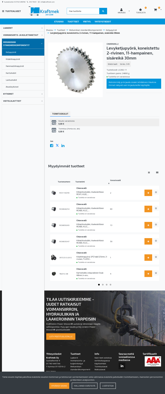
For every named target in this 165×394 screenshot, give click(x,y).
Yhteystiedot (103, 21)
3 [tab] (106, 284)
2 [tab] (102, 284)
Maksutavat (100, 369)
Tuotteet (73, 21)
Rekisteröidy (114, 82)
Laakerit (8, 28)
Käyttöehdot (100, 363)
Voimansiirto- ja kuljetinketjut (20, 35)
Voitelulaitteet (12, 101)
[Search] (83, 11)
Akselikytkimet (12, 87)
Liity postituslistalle (60, 336)
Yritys (87, 21)
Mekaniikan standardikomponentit (16, 43)
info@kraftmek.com (48, 2)
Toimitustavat (101, 366)
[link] (42, 27)
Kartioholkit (11, 73)
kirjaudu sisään (130, 82)
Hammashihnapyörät (15, 66)
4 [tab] (110, 284)
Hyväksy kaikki (59, 385)
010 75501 (32, 2)
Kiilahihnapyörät (13, 59)
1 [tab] (99, 284)
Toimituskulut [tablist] (60, 113)
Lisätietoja (108, 385)
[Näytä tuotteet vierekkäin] (157, 172)
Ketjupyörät (11, 52)
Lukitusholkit (11, 80)
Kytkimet (8, 94)
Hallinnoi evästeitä (84, 385)
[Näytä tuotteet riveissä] (149, 172)
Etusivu (59, 21)
